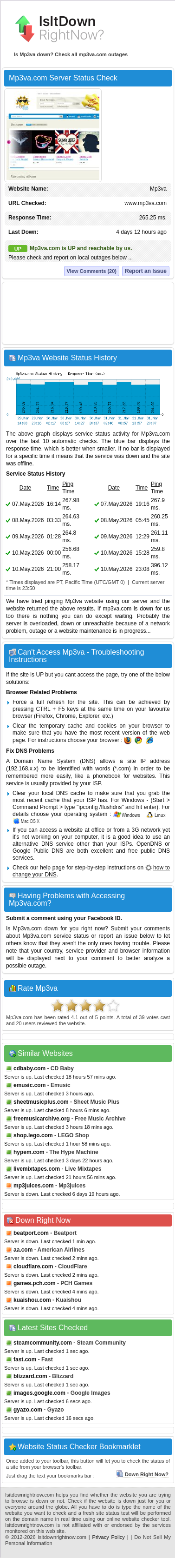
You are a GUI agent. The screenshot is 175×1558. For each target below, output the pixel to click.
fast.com (24, 1359)
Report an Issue (146, 271)
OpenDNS (149, 844)
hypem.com (29, 1152)
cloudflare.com (33, 1266)
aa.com (22, 1249)
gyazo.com (27, 1409)
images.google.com (39, 1393)
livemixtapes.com (36, 1169)
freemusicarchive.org (41, 1118)
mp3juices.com (33, 1185)
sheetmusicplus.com (41, 1102)
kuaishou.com (32, 1300)
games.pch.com (34, 1283)
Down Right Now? (142, 1474)
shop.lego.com (33, 1135)
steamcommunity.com (42, 1342)
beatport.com (31, 1233)
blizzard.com (30, 1376)
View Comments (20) (92, 271)
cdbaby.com (29, 1068)
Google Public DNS (38, 851)
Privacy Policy (108, 1537)
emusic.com (29, 1085)
